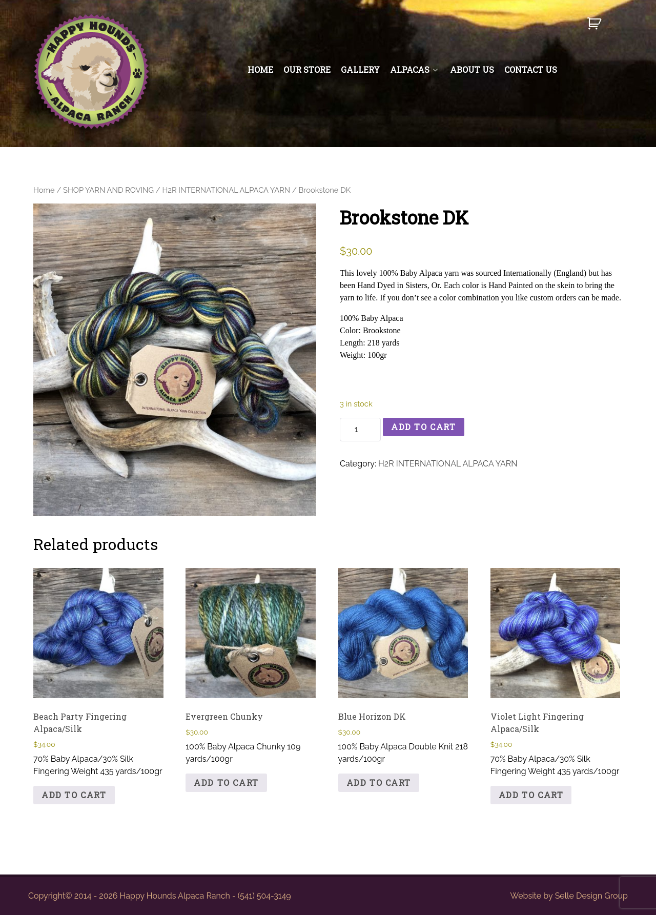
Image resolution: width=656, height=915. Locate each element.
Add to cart (423, 426)
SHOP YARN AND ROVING (108, 190)
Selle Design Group (591, 896)
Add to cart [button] (74, 794)
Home (44, 190)
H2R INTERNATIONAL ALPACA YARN (226, 190)
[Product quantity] (360, 429)
